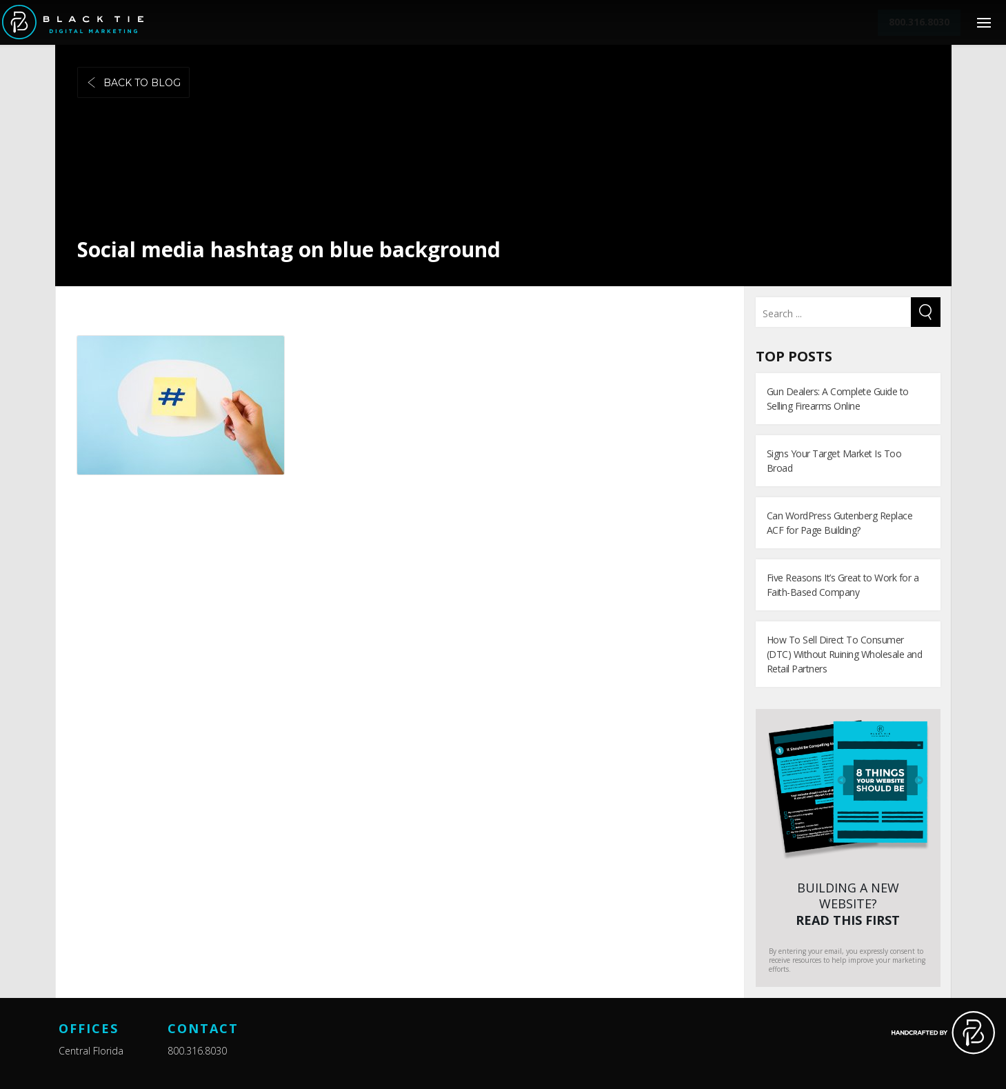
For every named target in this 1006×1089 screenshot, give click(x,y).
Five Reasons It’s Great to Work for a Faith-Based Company (843, 585)
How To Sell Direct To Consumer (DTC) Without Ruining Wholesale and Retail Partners (845, 654)
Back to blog (133, 83)
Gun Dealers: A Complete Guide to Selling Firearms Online (838, 398)
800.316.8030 (197, 1050)
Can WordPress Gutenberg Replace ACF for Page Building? (840, 523)
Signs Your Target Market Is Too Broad (834, 460)
